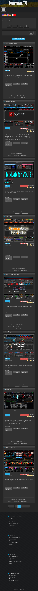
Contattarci (12, 558)
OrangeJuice (8, 216)
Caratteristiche (13, 521)
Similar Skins (18, 326)
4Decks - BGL (9, 389)
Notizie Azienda (13, 556)
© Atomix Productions (19, 589)
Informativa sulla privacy (15, 561)
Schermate (12, 525)
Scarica (11, 518)
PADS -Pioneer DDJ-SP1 (12, 274)
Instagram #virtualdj (15, 578)
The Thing (8, 332)
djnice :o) (32, 243)
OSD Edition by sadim (11, 43)
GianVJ (32, 414)
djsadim (32, 70)
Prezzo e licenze (13, 523)
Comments (17, 97)
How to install (25, 97)
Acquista (11, 520)
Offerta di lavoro (13, 559)
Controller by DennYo (11, 101)
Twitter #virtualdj (14, 580)
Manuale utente (13, 539)
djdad (32, 300)
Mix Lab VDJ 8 (9, 159)
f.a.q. (10, 540)
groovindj (31, 185)
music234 (31, 358)
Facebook (12, 575)
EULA (10, 563)
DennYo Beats (31, 129)
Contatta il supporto (14, 537)
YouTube (12, 577)
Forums (11, 544)
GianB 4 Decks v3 (10, 447)
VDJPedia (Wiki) (13, 542)
